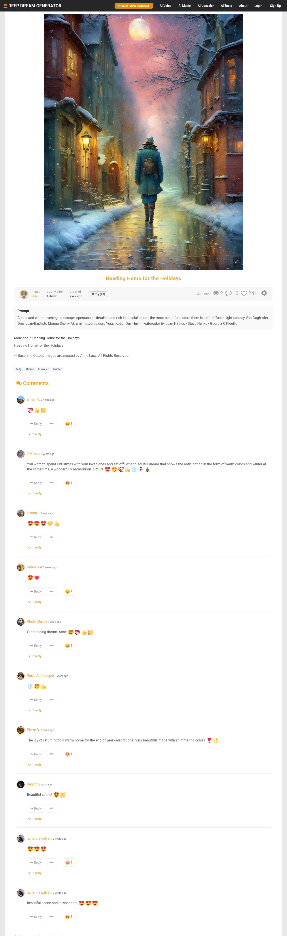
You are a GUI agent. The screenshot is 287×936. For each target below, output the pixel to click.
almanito (33, 399)
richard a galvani (39, 838)
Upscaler (206, 6)
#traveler (43, 369)
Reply (36, 424)
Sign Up (275, 6)
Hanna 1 (33, 513)
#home (30, 369)
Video (165, 6)
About (243, 6)
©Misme (33, 454)
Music (184, 6)
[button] (36, 433)
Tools (226, 6)
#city (19, 369)
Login (258, 6)
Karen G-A (34, 567)
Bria (35, 296)
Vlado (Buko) (37, 621)
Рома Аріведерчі (40, 676)
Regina (32, 784)
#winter (57, 369)
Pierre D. (33, 730)
